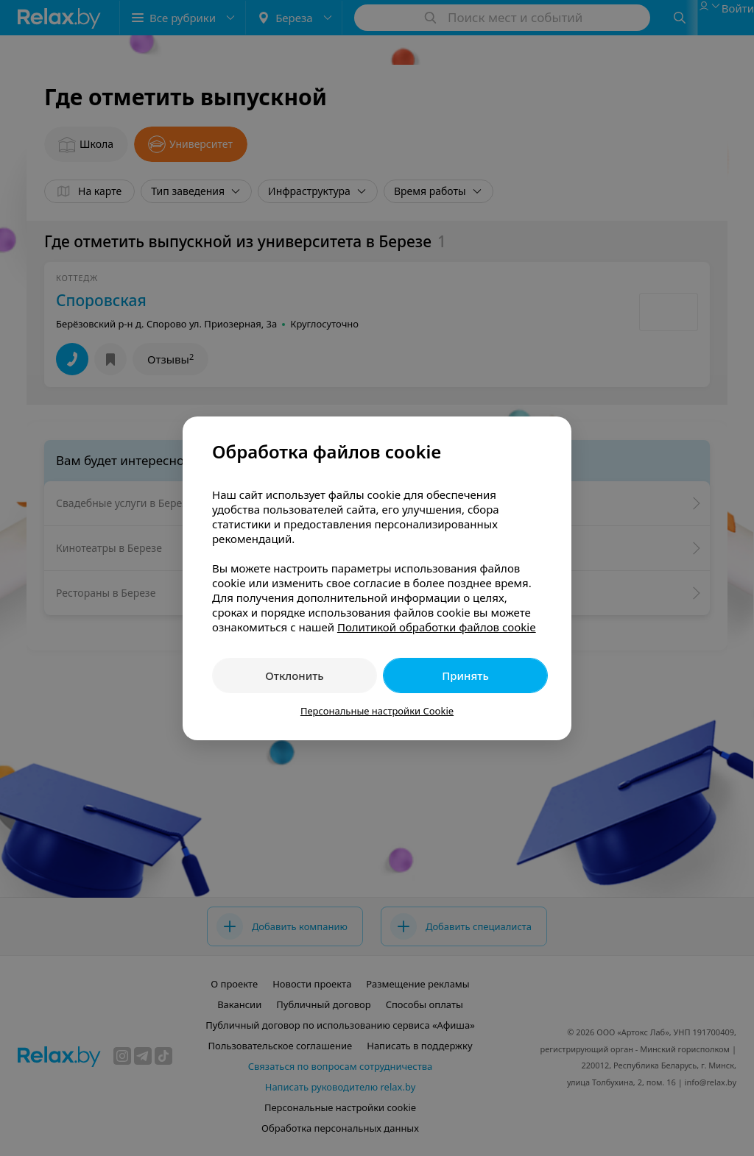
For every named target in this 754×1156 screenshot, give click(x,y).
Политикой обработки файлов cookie (436, 627)
